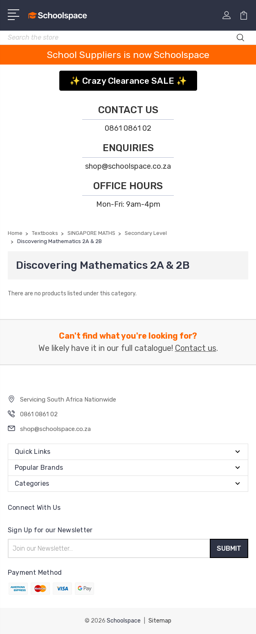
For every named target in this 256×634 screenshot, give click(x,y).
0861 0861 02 (128, 128)
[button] (128, 78)
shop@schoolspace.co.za (128, 166)
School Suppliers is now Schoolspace (128, 54)
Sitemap (159, 620)
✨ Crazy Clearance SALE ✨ (128, 81)
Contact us (195, 348)
